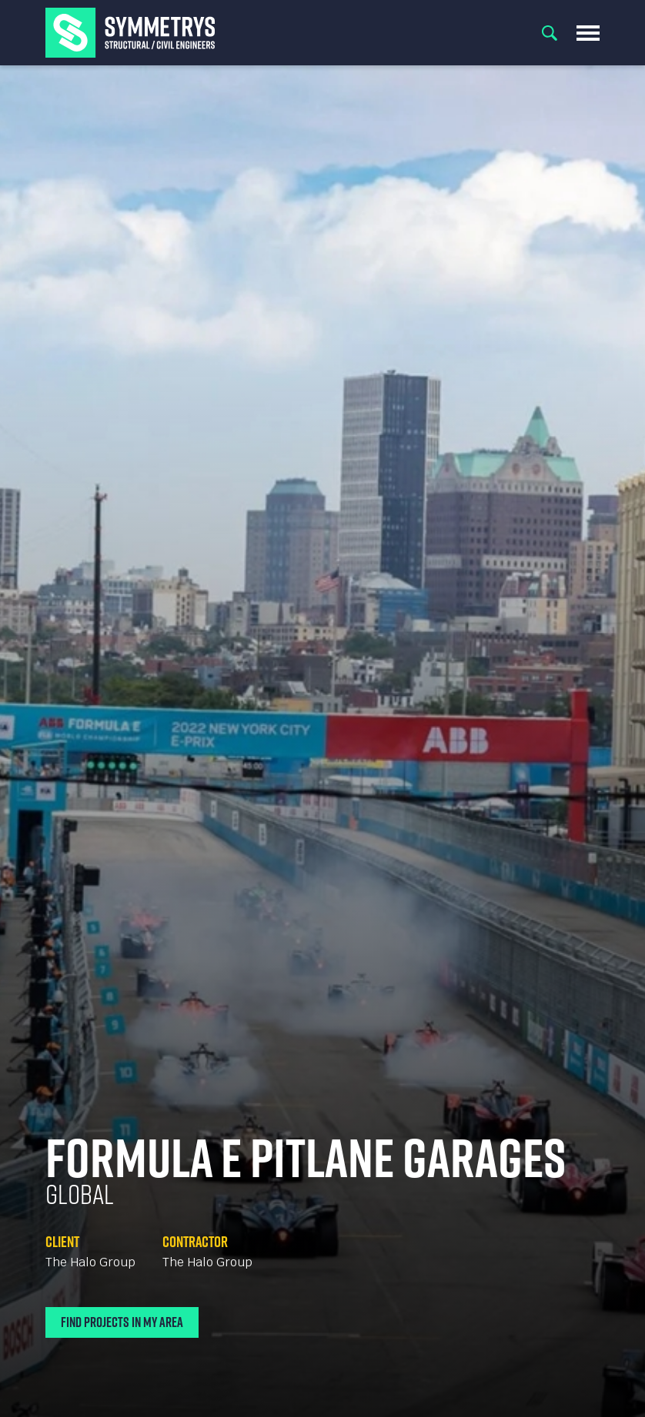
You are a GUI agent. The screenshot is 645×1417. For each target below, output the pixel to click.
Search (549, 33)
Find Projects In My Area (122, 1322)
